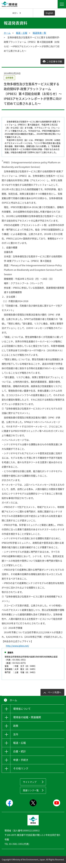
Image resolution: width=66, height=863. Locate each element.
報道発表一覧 (39, 33)
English (49, 13)
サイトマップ (29, 782)
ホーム (7, 33)
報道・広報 (21, 33)
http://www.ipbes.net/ (17, 645)
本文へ (15, 13)
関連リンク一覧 (31, 790)
